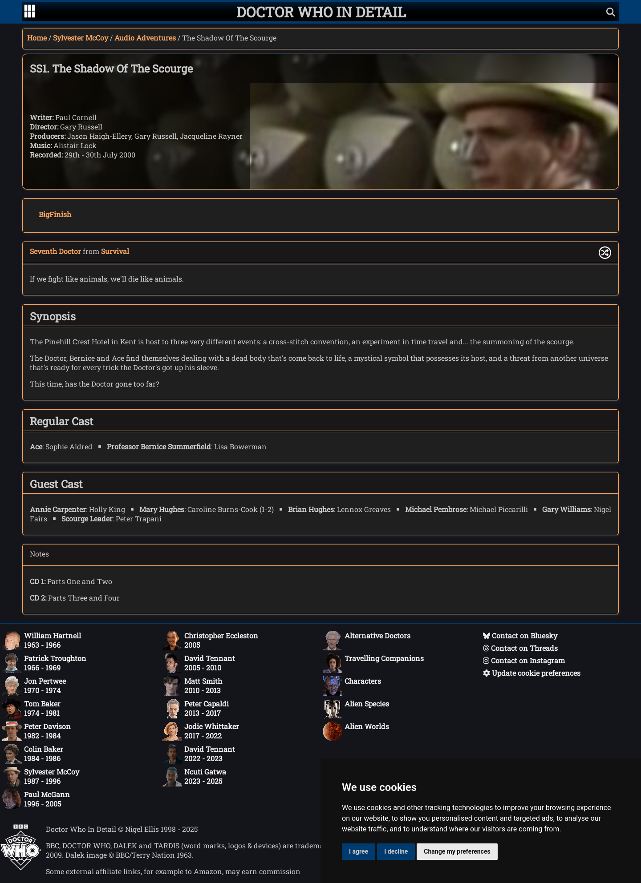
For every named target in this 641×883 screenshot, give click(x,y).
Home (37, 37)
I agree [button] (358, 851)
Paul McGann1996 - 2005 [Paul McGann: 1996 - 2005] (36, 799)
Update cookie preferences (531, 672)
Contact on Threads (520, 648)
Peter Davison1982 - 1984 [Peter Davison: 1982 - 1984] (36, 731)
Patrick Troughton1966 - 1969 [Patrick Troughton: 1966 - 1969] (44, 663)
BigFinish (55, 214)
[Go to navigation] (30, 12)
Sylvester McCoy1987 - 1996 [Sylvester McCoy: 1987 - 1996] (40, 776)
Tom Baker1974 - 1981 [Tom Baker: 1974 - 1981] (31, 708)
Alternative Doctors (366, 640)
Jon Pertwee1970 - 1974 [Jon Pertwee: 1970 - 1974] (34, 686)
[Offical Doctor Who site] (20, 867)
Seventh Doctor (55, 251)
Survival (115, 251)
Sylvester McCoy (80, 37)
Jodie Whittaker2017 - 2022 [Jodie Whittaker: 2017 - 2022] (200, 731)
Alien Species (356, 708)
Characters (352, 686)
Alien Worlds (356, 731)
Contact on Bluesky (520, 635)
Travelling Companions (373, 663)
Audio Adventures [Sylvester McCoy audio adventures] (145, 37)
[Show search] (611, 11)
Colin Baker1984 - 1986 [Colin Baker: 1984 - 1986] (32, 754)
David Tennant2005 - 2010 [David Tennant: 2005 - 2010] (198, 663)
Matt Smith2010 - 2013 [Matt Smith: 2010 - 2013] (192, 686)
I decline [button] (396, 851)
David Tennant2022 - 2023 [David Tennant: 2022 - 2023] (198, 754)
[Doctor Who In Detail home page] (321, 11)
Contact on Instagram (524, 660)
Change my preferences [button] (457, 851)
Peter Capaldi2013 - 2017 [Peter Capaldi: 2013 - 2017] (195, 708)
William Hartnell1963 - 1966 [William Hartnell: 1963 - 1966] (41, 640)
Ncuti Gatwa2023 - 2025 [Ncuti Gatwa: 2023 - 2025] (194, 776)
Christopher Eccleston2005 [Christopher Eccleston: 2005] (210, 640)
